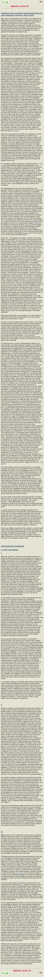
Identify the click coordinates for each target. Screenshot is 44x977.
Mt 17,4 (19, 211)
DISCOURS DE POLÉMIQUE (12, 546)
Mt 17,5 (24, 249)
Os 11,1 (9, 365)
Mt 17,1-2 (27, 48)
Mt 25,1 (8, 939)
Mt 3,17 (31, 368)
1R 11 (20, 884)
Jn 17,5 (15, 131)
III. (2, 832)
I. (1, 553)
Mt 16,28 (23, 42)
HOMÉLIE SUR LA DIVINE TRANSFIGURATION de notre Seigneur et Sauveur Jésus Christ (21, 14)
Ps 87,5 (27, 225)
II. (1, 705)
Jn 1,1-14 (8, 485)
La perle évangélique (9, 550)
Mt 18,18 (28, 233)
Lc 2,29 (31, 360)
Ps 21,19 (24, 218)
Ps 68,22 (37, 223)
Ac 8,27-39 (19, 873)
